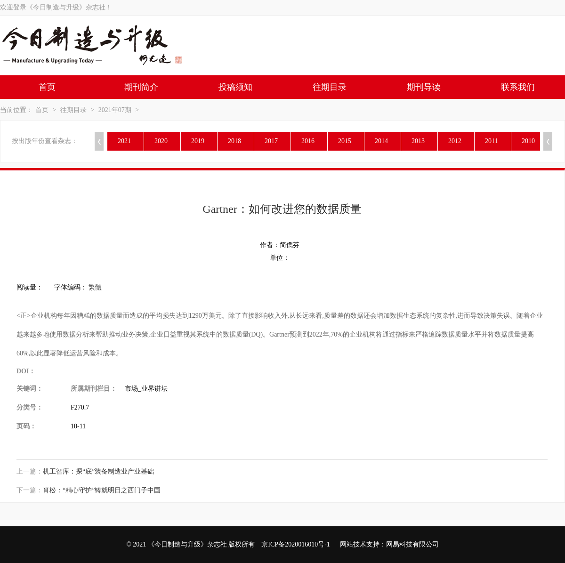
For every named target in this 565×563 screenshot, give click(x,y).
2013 (418, 141)
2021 (124, 141)
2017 (271, 141)
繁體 (95, 287)
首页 (47, 87)
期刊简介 (141, 87)
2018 (234, 141)
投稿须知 (235, 87)
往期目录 (330, 87)
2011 (491, 141)
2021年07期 (114, 109)
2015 (344, 141)
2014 (381, 141)
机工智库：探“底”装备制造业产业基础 (98, 471)
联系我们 (518, 87)
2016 (308, 141)
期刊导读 (424, 87)
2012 (454, 141)
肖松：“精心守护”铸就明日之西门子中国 (102, 490)
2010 (528, 141)
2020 (161, 141)
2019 (197, 141)
